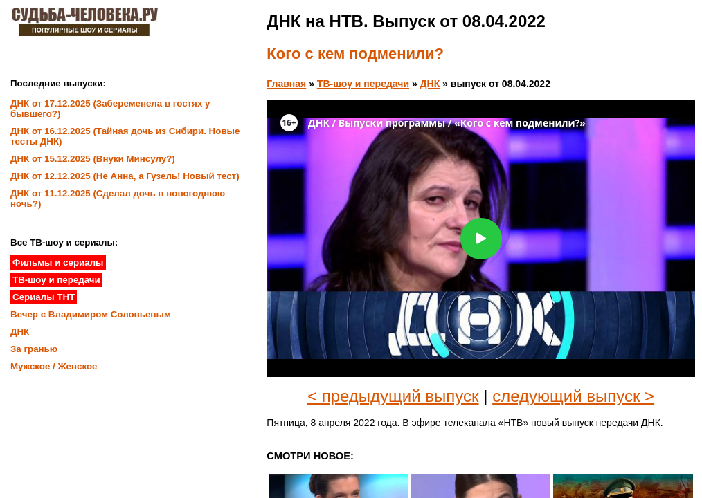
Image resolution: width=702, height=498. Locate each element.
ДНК (430, 83)
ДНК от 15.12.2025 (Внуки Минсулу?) (92, 159)
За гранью (33, 349)
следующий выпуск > (573, 396)
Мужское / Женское (54, 366)
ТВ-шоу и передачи (363, 83)
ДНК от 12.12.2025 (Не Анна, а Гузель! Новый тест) (125, 176)
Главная (286, 83)
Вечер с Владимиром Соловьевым (90, 314)
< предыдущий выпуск (393, 396)
